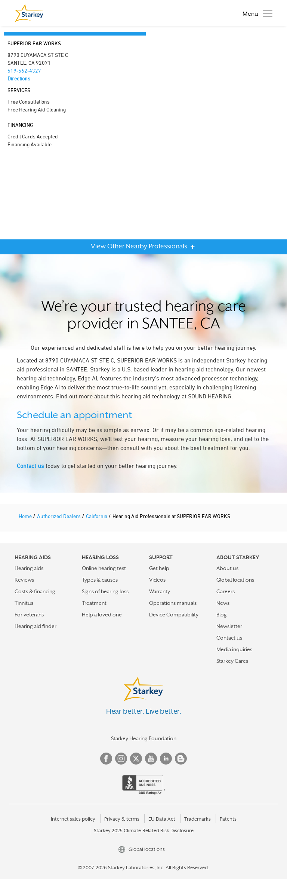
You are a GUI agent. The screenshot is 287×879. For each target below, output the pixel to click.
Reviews (24, 580)
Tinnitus (24, 603)
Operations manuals (173, 603)
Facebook (106, 759)
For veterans (29, 615)
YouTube (151, 759)
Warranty (159, 591)
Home (26, 516)
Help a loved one (102, 615)
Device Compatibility (173, 615)
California (97, 516)
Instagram (121, 759)
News (222, 603)
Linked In (166, 759)
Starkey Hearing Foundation (143, 738)
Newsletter (229, 626)
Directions (18, 78)
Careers (225, 591)
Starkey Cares (232, 661)
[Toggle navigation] (255, 13)
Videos (157, 580)
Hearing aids (29, 568)
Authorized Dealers (59, 516)
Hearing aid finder (35, 626)
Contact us (30, 465)
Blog (221, 615)
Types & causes (100, 580)
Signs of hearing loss (105, 591)
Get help (159, 568)
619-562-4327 (24, 70)
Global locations (235, 580)
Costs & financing (35, 591)
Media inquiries (234, 649)
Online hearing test (104, 568)
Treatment (94, 603)
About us (227, 568)
